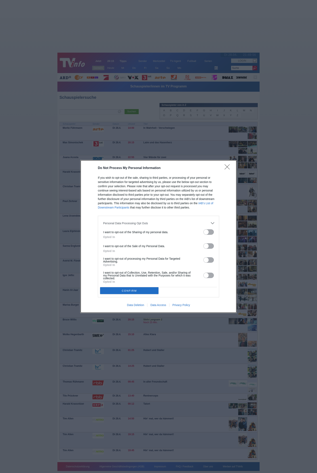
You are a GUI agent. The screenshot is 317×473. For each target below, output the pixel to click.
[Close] (228, 168)
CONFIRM (129, 290)
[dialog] (158, 236)
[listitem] (158, 223)
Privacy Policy (181, 305)
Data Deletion (135, 305)
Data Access (158, 305)
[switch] (208, 232)
